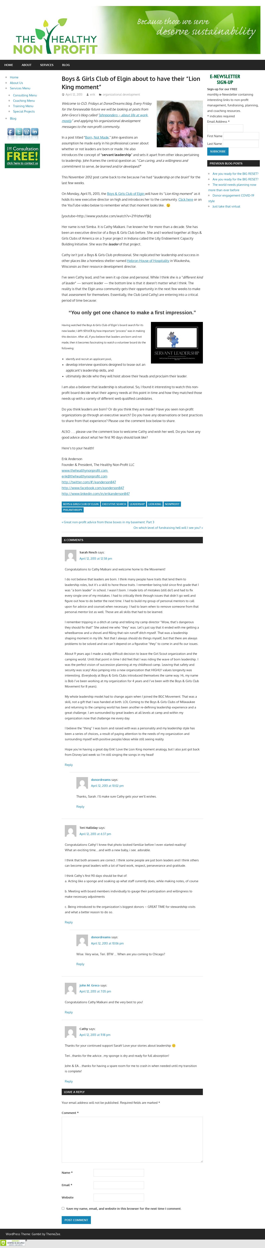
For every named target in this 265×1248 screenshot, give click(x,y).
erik (92, 94)
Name (67, 1173)
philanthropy (72, 509)
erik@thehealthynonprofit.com (84, 476)
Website (67, 1197)
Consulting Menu (25, 95)
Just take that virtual (226, 206)
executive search (114, 504)
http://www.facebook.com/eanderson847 (93, 488)
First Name (215, 136)
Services (46, 65)
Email (67, 1185)
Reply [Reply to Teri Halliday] (69, 922)
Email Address (218, 122)
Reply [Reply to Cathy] (69, 1081)
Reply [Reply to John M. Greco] (69, 1012)
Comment (70, 1113)
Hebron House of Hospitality (148, 261)
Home (8, 65)
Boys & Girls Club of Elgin (126, 194)
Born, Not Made (97, 137)
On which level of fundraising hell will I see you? (167, 528)
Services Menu (20, 88)
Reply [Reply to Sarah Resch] (69, 765)
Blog (66, 65)
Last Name (215, 143)
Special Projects (24, 111)
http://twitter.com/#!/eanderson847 (89, 482)
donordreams (101, 780)
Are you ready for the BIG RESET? (235, 174)
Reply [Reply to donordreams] (80, 807)
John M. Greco (90, 985)
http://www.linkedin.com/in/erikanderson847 (96, 494)
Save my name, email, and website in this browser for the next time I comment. (123, 1209)
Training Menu (23, 106)
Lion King (154, 504)
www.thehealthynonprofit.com (85, 470)
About (26, 65)
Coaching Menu (24, 101)
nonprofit (172, 504)
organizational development (121, 94)
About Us (16, 83)
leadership (137, 504)
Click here (185, 199)
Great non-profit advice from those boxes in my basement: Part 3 (109, 522)
